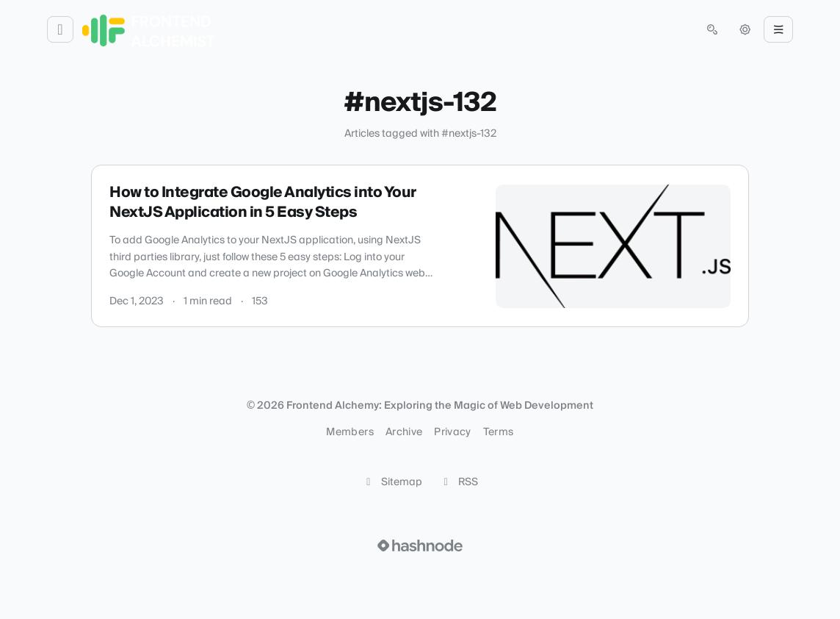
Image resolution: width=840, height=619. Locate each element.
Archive (403, 432)
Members (349, 432)
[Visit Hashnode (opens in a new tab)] (420, 545)
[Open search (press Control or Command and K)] (712, 29)
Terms (498, 432)
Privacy (452, 432)
